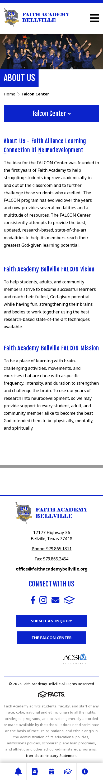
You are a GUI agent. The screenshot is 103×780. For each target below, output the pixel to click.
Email (55, 600)
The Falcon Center (51, 637)
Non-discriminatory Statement (51, 755)
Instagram (43, 600)
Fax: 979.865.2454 (51, 559)
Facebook (32, 600)
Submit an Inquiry (51, 620)
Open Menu (94, 18)
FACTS (69, 600)
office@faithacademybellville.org (51, 569)
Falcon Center (51, 114)
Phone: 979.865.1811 (52, 549)
